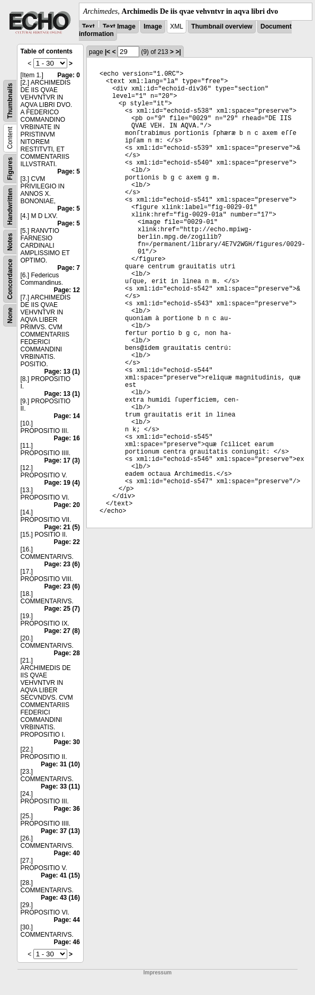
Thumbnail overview (221, 26)
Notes (10, 241)
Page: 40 (67, 853)
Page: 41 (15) (60, 875)
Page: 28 (67, 653)
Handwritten (10, 206)
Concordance (10, 279)
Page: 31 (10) (60, 764)
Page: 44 (67, 920)
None (10, 315)
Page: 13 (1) (62, 371)
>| (178, 52)
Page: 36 (67, 808)
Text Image (119, 26)
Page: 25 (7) (62, 608)
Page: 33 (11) (60, 786)
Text (88, 26)
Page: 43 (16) (60, 897)
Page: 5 (68, 171)
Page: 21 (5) (62, 527)
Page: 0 (68, 75)
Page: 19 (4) (62, 482)
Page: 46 (67, 942)
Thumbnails (10, 101)
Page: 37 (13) (60, 831)
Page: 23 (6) (62, 564)
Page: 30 (67, 742)
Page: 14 (67, 416)
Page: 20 (67, 505)
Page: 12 (67, 290)
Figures (10, 168)
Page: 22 (67, 542)
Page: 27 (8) (62, 631)
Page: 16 (67, 438)
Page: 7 (68, 268)
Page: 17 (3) (62, 460)
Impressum (157, 972)
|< (107, 52)
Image (152, 26)
